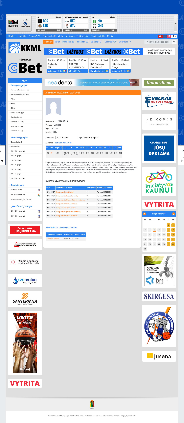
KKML (11, 36)
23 (173, 239)
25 (150, 244)
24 (145, 244)
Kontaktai (22, 36)
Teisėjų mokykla (98, 36)
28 (164, 244)
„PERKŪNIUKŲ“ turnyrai (21, 206)
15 (168, 234)
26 (154, 244)
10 (145, 234)
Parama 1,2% (34, 36)
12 (154, 234)
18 (150, 239)
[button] (174, 36)
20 (159, 239)
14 (164, 234)
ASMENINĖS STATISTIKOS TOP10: (61, 228)
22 (168, 239)
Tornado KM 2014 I (63, 143)
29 (168, 244)
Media (110, 36)
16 (173, 234)
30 (173, 244)
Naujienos (70, 36)
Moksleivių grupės (19, 137)
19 (154, 239)
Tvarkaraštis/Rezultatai (53, 36)
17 (145, 239)
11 (150, 234)
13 (159, 234)
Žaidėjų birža (82, 36)
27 (159, 244)
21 (164, 239)
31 (145, 249)
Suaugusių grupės (19, 85)
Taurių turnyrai (17, 185)
